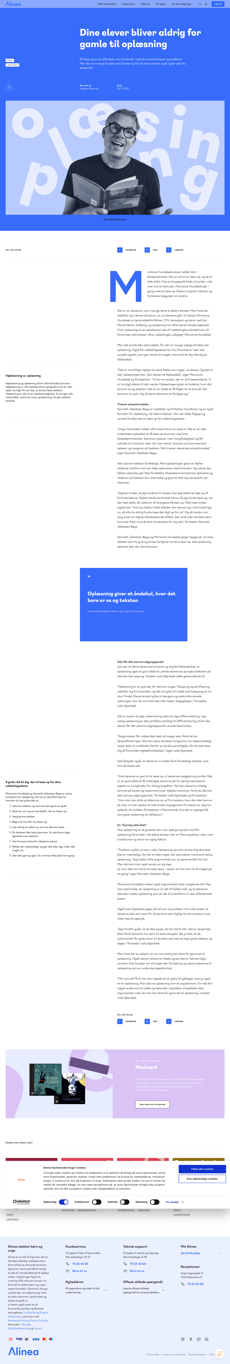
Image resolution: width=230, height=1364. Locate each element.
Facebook (126, 250)
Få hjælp (161, 4)
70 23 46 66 (138, 1264)
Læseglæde (12, 65)
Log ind (218, 3)
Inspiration (128, 4)
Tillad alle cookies (202, 1324)
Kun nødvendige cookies (202, 1334)
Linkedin (174, 250)
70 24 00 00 (195, 1284)
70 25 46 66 (80, 1264)
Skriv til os (79, 1271)
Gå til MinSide (190, 1253)
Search (200, 4)
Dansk (10, 60)
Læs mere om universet (152, 1104)
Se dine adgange (181, 4)
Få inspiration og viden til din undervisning (83, 1290)
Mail (151, 250)
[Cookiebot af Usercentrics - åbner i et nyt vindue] (21, 1357)
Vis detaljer (172, 1357)
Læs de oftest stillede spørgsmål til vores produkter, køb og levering (141, 1290)
